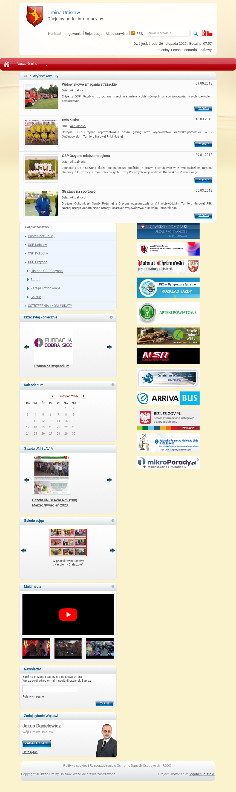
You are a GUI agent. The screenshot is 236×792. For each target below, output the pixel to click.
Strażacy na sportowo (78, 191)
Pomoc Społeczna (116, 63)
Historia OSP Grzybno (47, 271)
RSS (139, 34)
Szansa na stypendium (51, 366)
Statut (35, 280)
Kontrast (54, 34)
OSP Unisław (37, 245)
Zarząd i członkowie (45, 288)
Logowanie (73, 34)
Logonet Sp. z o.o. (202, 774)
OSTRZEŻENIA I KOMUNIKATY (50, 306)
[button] (36, 648)
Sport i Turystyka (183, 63)
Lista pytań (30, 752)
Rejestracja (93, 34)
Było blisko (70, 120)
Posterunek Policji (41, 236)
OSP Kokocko (38, 253)
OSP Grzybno (37, 262)
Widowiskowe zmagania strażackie (89, 84)
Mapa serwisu (117, 34)
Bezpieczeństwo (150, 63)
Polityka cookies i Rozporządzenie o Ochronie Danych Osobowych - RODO (117, 766)
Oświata (69, 63)
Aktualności (78, 90)
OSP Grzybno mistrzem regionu (86, 156)
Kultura (50, 63)
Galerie (36, 297)
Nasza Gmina (27, 63)
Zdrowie (89, 63)
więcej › (205, 108)
